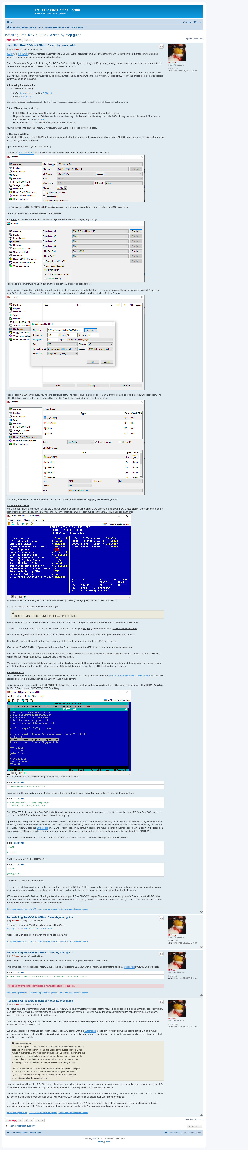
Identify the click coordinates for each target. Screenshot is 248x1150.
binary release (27, 93)
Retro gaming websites (17, 909)
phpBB (95, 1139)
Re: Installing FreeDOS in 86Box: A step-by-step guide (40, 917)
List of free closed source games (73, 909)
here (42, 119)
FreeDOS (23, 53)
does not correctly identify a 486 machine (129, 675)
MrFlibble (172, 63)
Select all (18, 782)
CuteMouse (42, 827)
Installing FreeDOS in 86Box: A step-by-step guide (43, 35)
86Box (10, 53)
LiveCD (27, 96)
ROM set (47, 93)
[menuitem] (10, 22)
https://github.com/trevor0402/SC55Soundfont (29, 928)
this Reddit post (26, 152)
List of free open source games (43, 909)
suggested (129, 967)
